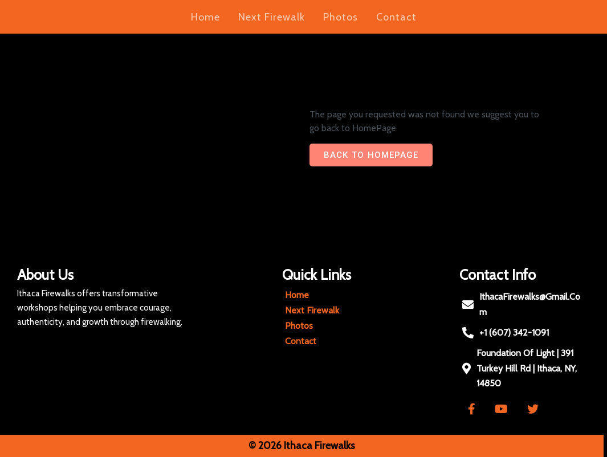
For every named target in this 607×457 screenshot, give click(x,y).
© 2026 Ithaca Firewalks (298, 445)
